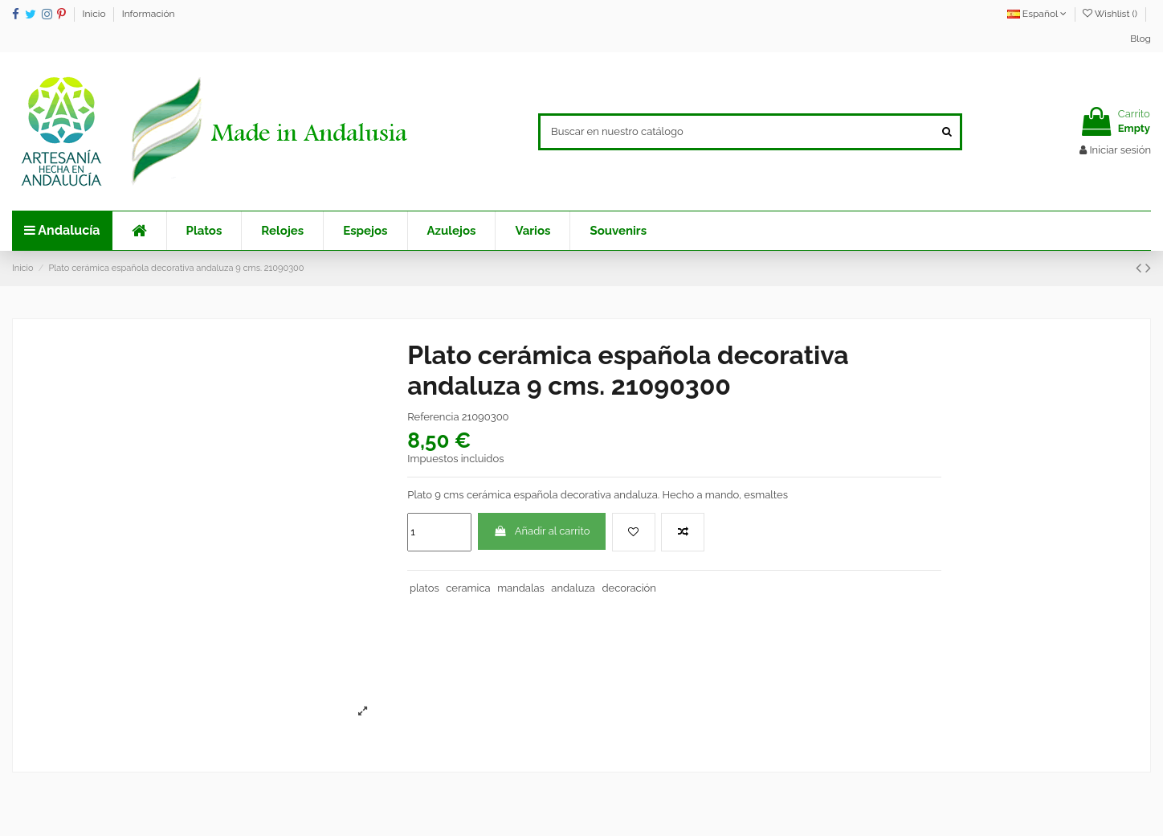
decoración (628, 588)
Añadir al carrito (542, 531)
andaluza (573, 588)
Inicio (95, 13)
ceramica (468, 588)
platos (424, 588)
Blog (1140, 38)
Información (148, 13)
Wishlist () (1111, 13)
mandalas (521, 588)
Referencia (433, 417)
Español (1037, 13)
